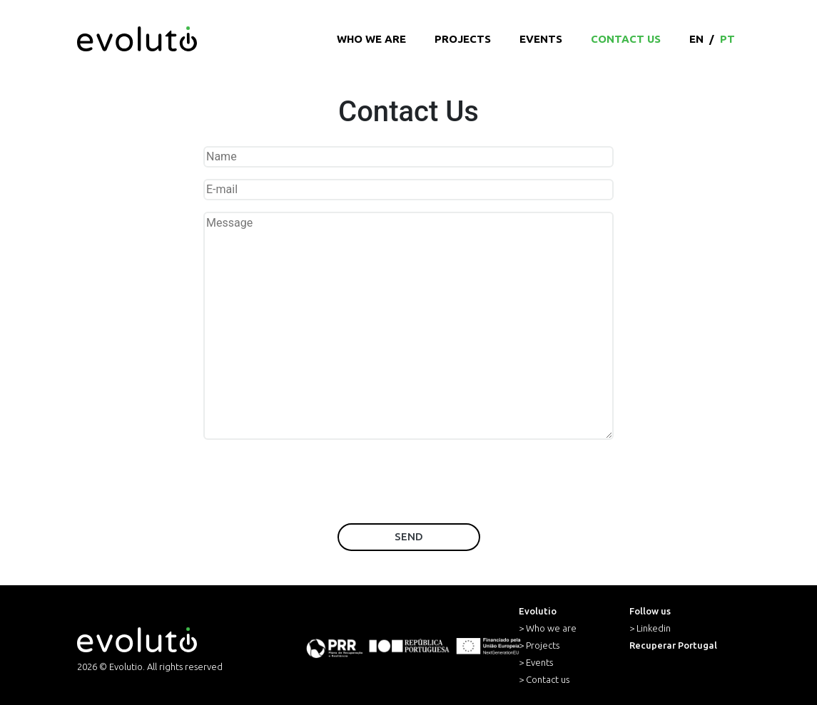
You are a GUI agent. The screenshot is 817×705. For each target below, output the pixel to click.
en (696, 39)
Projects (463, 39)
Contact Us (626, 39)
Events (540, 39)
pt (727, 39)
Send (409, 536)
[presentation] (408, 484)
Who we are (371, 39)
